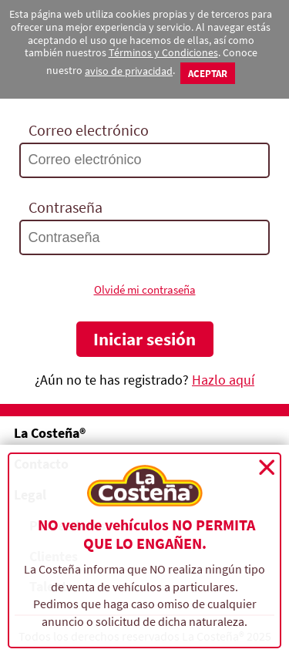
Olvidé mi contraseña (145, 289)
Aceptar (207, 73)
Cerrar (266, 467)
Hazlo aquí (223, 380)
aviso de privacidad (129, 71)
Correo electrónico (89, 130)
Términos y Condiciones (163, 52)
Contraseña (65, 207)
